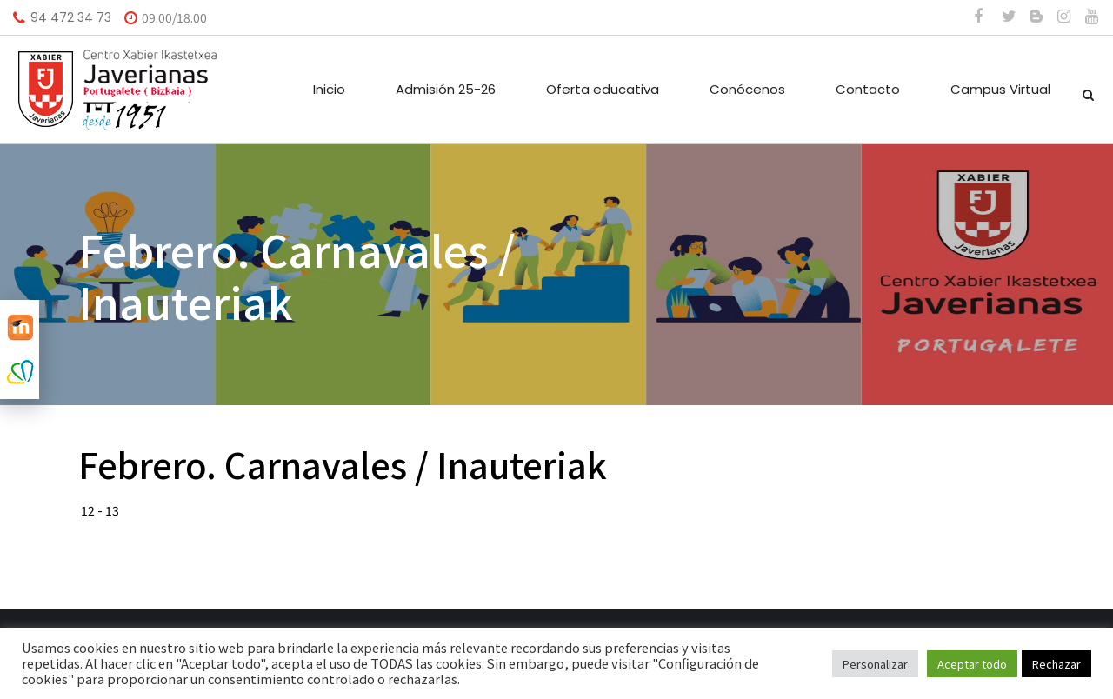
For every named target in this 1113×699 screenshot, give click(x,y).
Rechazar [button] (1056, 664)
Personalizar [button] (875, 664)
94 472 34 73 (70, 17)
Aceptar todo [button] (972, 664)
